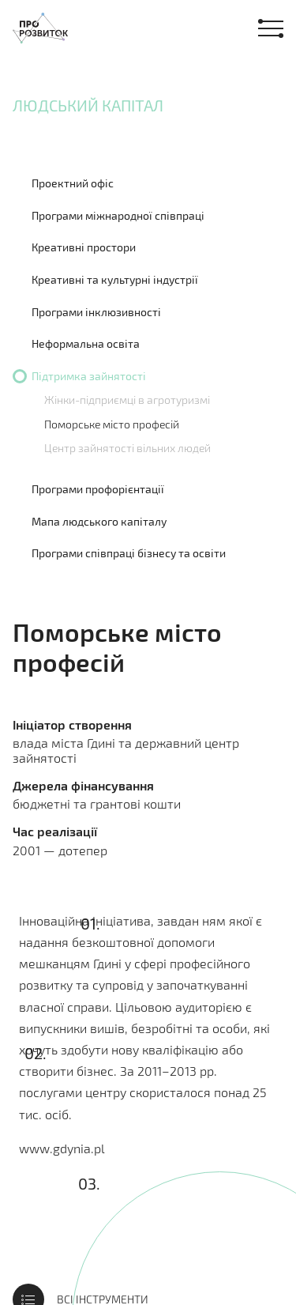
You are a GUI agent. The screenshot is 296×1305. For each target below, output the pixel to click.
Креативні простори (84, 247)
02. (35, 1052)
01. (90, 923)
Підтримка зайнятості (89, 376)
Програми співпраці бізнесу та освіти (129, 553)
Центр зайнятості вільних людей (127, 447)
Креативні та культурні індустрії (115, 279)
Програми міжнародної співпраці (118, 215)
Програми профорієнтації (98, 489)
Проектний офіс (73, 183)
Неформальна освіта (86, 343)
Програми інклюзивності (96, 312)
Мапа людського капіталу (99, 521)
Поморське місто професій (111, 424)
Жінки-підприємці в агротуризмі (127, 399)
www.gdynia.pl (62, 1148)
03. (89, 1183)
